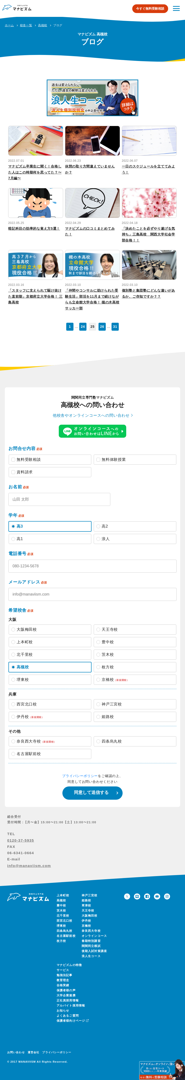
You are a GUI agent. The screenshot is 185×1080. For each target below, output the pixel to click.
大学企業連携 (66, 995)
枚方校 (61, 941)
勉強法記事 (65, 975)
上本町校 (63, 895)
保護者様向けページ (72, 1020)
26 (102, 327)
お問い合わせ (16, 1052)
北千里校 (63, 915)
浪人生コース (91, 956)
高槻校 (61, 900)
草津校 (86, 905)
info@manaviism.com (29, 866)
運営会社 (33, 1052)
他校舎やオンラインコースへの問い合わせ (91, 415)
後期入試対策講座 (94, 951)
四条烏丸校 (65, 930)
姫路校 (86, 900)
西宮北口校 (65, 920)
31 (115, 327)
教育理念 (63, 980)
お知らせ (63, 1010)
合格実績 (63, 985)
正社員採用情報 (68, 1000)
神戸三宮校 (90, 895)
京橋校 (86, 925)
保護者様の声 (66, 990)
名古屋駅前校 (66, 936)
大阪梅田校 (90, 915)
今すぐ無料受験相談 (150, 8)
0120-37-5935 (20, 840)
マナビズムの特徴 (69, 965)
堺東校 (61, 925)
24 (83, 327)
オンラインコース (94, 936)
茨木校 (61, 910)
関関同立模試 (91, 946)
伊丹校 (86, 920)
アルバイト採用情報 (71, 1005)
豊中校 (61, 905)
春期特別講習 (91, 941)
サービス (63, 970)
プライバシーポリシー (80, 776)
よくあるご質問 (68, 1015)
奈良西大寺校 (91, 930)
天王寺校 (88, 910)
